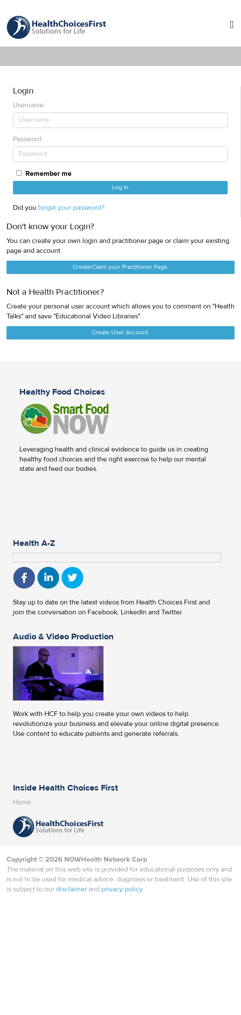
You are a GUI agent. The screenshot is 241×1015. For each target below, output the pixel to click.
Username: (29, 105)
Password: (28, 139)
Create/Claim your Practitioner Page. (121, 267)
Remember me (48, 173)
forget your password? (71, 207)
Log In (120, 187)
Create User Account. (120, 332)
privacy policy (121, 889)
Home (22, 802)
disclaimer (71, 889)
